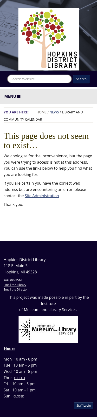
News (54, 112)
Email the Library (15, 285)
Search (81, 79)
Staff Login (84, 405)
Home (42, 112)
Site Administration (42, 195)
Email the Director (16, 289)
